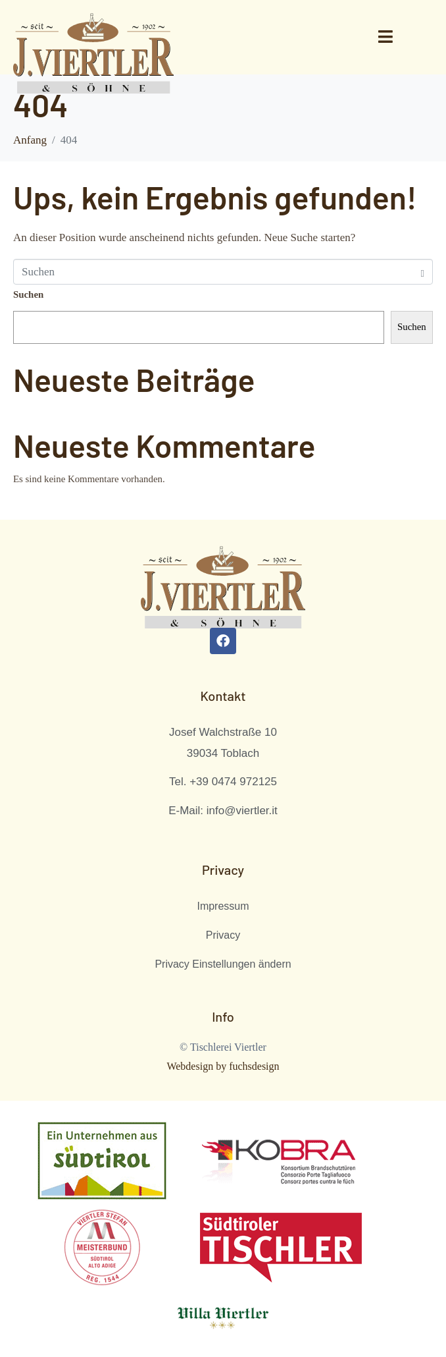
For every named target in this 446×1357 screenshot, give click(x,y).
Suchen (28, 294)
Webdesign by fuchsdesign (222, 1066)
